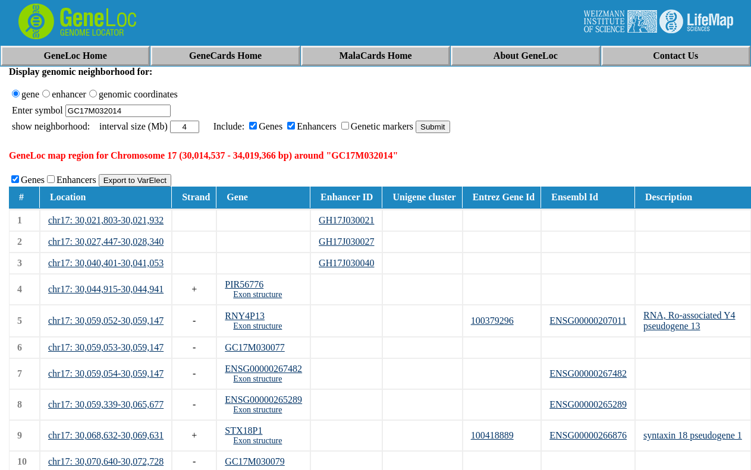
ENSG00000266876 (588, 435)
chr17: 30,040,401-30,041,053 (106, 263)
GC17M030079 (254, 461)
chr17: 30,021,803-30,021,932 (106, 220)
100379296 (492, 321)
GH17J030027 (346, 241)
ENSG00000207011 (587, 321)
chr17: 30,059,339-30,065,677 (106, 404)
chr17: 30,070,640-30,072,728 (106, 461)
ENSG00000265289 (263, 400)
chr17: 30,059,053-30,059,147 (106, 347)
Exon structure (257, 294)
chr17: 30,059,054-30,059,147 (106, 373)
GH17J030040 (346, 263)
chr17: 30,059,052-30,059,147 (106, 321)
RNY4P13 (245, 316)
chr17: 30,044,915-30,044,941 (106, 289)
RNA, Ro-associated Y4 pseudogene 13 (689, 320)
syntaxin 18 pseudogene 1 (692, 435)
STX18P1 (243, 430)
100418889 (492, 435)
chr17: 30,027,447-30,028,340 (106, 241)
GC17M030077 (254, 347)
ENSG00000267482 (263, 369)
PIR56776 (244, 284)
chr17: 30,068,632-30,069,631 (106, 435)
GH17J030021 (346, 220)
